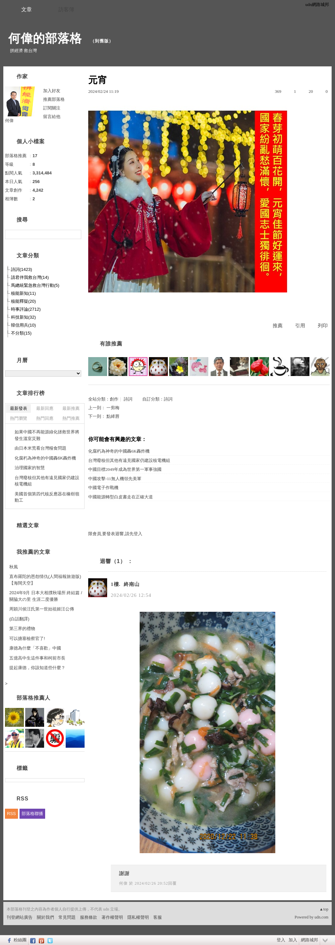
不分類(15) (21, 333)
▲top (323, 909)
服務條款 (88, 917)
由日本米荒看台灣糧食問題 (40, 448)
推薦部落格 (54, 99)
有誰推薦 (111, 343)
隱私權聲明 (138, 917)
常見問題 (67, 917)
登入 (281, 939)
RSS (11, 813)
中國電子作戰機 (103, 487)
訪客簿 (66, 9)
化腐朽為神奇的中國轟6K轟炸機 (119, 451)
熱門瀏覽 (18, 418)
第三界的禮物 (22, 628)
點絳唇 (112, 416)
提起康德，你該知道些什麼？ (37, 667)
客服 (157, 917)
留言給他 (51, 116)
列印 (323, 325)
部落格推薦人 (33, 698)
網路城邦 (309, 939)
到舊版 (102, 40)
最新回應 (44, 408)
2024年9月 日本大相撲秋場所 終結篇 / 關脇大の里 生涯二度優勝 (45, 596)
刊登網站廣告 (20, 917)
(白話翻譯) (19, 618)
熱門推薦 (71, 418)
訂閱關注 (51, 107)
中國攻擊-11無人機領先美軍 (114, 478)
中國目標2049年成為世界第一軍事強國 (125, 469)
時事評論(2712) (26, 309)
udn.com (321, 917)
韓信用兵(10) (23, 325)
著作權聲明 (112, 917)
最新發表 (18, 408)
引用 (300, 325)
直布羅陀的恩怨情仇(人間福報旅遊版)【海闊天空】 (45, 580)
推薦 (278, 325)
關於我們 (45, 917)
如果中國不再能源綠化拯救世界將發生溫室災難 (47, 435)
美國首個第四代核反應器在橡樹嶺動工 (47, 497)
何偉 (123, 883)
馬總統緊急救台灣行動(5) (35, 285)
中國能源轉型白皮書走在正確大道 (120, 496)
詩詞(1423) (21, 269)
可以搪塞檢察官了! (27, 638)
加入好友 (51, 90)
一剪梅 (112, 407)
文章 (26, 9)
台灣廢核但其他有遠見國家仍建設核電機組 (129, 460)
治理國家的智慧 (30, 467)
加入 (293, 939)
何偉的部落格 (47, 38)
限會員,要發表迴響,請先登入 (115, 533)
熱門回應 (44, 418)
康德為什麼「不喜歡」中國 (35, 648)
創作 (114, 399)
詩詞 (128, 399)
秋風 (13, 566)
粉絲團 (20, 939)
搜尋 (75, 234)
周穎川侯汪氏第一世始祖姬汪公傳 (41, 608)
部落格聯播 (32, 813)
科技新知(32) (23, 317)
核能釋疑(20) (23, 301)
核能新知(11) (23, 293)
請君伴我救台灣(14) (30, 277)
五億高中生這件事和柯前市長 (37, 658)
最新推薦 (71, 408)
